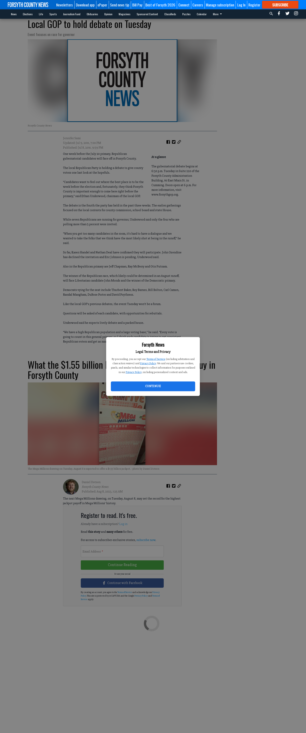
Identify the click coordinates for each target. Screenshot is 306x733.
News (14, 14)
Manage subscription (220, 4)
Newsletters (64, 4)
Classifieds (170, 14)
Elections (28, 14)
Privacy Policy (148, 363)
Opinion (108, 14)
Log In (241, 4)
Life (41, 14)
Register (254, 4)
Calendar (202, 14)
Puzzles (186, 14)
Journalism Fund (71, 14)
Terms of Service (155, 359)
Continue (153, 386)
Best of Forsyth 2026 (160, 4)
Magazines (124, 14)
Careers (197, 4)
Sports (53, 14)
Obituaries (92, 14)
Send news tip (119, 4)
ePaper (102, 4)
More (218, 14)
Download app (85, 4)
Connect (183, 4)
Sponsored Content (147, 14)
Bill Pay (137, 4)
